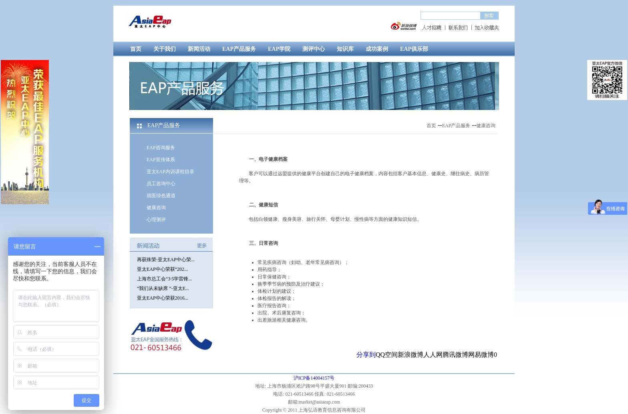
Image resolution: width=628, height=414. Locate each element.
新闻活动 (199, 49)
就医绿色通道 (161, 195)
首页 (135, 49)
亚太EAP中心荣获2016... (162, 298)
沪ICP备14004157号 (314, 378)
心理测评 (156, 219)
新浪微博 (410, 354)
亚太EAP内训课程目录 (170, 171)
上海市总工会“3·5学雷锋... (164, 279)
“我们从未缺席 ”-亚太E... (163, 288)
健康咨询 (156, 207)
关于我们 (164, 49)
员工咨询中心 (161, 183)
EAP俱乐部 (414, 49)
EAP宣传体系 (161, 159)
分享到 (366, 354)
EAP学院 (279, 49)
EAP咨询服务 (161, 147)
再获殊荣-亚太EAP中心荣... (166, 259)
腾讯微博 (455, 354)
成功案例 (377, 49)
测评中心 (313, 49)
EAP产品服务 (239, 49)
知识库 (345, 49)
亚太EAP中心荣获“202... (162, 269)
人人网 (433, 354)
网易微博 (481, 354)
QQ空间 (387, 354)
